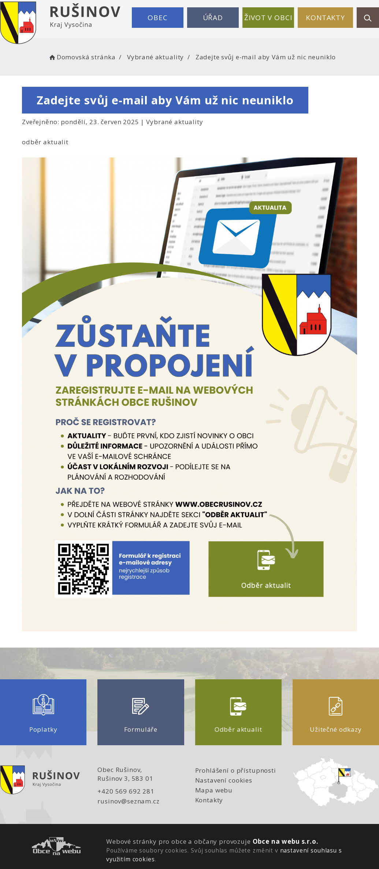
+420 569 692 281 (126, 791)
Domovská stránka (81, 57)
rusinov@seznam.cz (128, 801)
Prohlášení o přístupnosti (235, 770)
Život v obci (268, 17)
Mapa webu (214, 790)
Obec (157, 17)
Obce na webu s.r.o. (286, 841)
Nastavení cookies (223, 780)
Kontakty (325, 17)
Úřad (213, 17)
